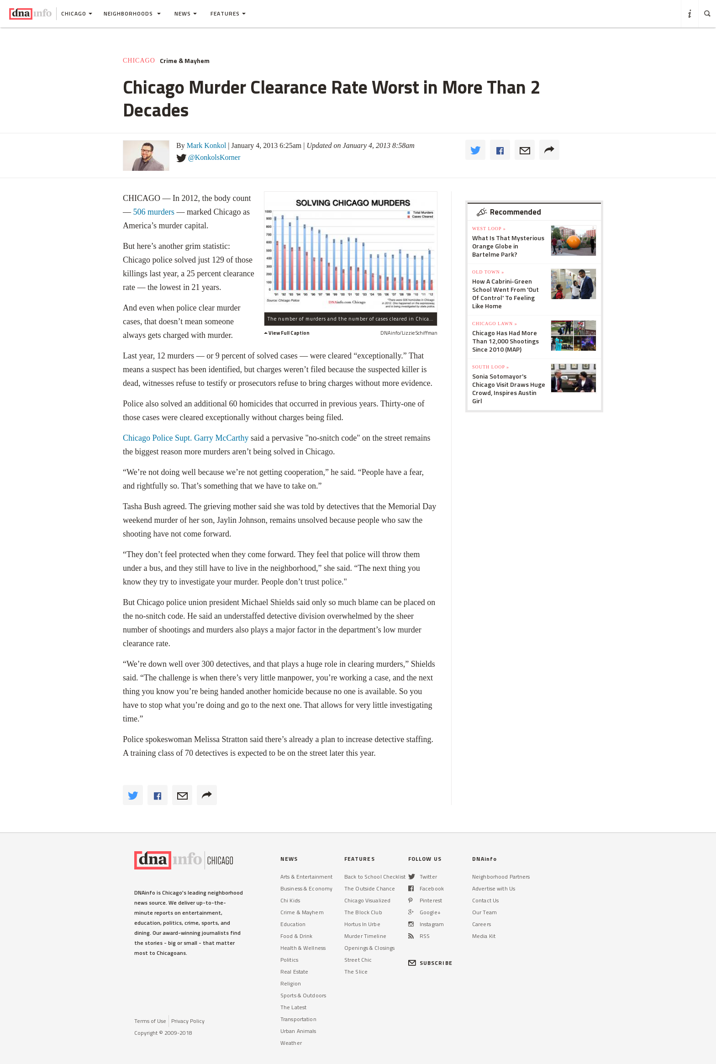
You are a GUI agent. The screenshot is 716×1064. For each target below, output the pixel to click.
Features (228, 13)
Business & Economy (306, 888)
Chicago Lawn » (494, 323)
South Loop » (490, 366)
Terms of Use (150, 1021)
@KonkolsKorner (214, 157)
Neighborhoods (132, 13)
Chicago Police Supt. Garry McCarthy (185, 437)
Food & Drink (296, 936)
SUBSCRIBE (430, 963)
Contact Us (485, 900)
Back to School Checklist (374, 876)
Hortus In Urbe (362, 924)
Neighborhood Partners (501, 876)
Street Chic (358, 959)
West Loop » (489, 228)
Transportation (298, 1019)
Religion (290, 983)
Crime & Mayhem (185, 60)
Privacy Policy (188, 1021)
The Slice (356, 971)
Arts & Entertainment (306, 876)
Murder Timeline (365, 936)
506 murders (153, 211)
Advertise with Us (493, 888)
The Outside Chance (369, 888)
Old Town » (488, 271)
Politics (289, 959)
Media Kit (483, 936)
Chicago (139, 60)
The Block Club (363, 912)
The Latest (293, 1007)
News (185, 13)
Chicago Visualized (367, 900)
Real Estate (294, 971)
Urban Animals (298, 1031)
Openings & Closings (369, 947)
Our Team (484, 912)
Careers (481, 924)
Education (292, 924)
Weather (291, 1042)
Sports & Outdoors (303, 995)
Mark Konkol (206, 145)
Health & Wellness (303, 947)
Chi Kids (290, 900)
